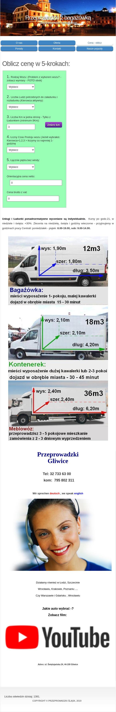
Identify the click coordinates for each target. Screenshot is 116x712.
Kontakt (57, 48)
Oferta (57, 42)
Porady (19, 48)
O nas (19, 42)
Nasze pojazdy (95, 48)
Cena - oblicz (95, 42)
